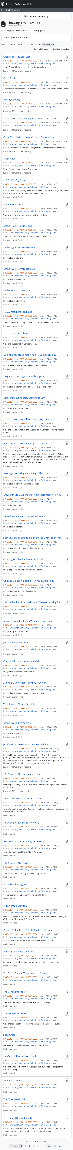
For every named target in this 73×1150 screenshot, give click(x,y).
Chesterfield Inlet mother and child (21, 661)
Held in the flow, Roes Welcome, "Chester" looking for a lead (33, 602)
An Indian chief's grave (15, 884)
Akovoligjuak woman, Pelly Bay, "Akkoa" (24, 682)
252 (54, 1146)
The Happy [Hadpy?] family (17, 1118)
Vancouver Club (11, 99)
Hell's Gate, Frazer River (15, 863)
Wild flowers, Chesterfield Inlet (19, 704)
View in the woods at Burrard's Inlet (22, 798)
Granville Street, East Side (16, 56)
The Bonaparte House (14, 1013)
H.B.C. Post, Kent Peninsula (17, 312)
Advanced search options (16, 37)
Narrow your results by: (36, 16)
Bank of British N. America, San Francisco (25, 841)
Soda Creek (9, 1034)
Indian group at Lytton (15, 906)
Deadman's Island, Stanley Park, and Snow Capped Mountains (33, 118)
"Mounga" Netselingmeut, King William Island (27, 473)
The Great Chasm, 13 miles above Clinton (25, 973)
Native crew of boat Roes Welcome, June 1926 (27, 621)
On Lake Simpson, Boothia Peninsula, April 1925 (28, 580)
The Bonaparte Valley (14, 991)
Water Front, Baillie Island (16, 204)
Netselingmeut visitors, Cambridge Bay (24, 397)
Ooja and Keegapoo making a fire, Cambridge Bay (29, 354)
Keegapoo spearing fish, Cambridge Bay (24, 376)
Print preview (8, 44)
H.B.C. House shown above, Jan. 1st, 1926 (25, 443)
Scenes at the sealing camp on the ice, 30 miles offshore (33, 537)
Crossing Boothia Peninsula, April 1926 (23, 559)
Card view (36, 44)
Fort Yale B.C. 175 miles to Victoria (21, 822)
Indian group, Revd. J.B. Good (18, 951)
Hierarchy (23, 44)
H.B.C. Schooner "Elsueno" (17, 333)
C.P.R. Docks (10, 78)
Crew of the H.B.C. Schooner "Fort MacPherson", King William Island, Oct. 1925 (33, 494)
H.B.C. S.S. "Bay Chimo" (15, 180)
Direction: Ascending (61, 49)
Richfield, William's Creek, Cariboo (21, 1056)
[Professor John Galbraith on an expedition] (26, 744)
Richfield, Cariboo (12, 1080)
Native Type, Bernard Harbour (19, 247)
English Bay (9, 158)
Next (61, 1146)
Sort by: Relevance (41, 49)
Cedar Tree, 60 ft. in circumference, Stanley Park (28, 137)
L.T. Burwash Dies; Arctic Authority (21, 774)
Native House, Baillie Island (17, 226)
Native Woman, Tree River (17, 290)
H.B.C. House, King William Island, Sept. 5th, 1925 (29, 419)
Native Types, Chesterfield (17, 723)
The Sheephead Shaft (14, 1099)
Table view (48, 44)
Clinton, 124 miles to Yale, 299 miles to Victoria (28, 930)
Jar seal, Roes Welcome (15, 642)
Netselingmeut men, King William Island (24, 516)
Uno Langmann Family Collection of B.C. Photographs (33, 63)
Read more (45, 763)
